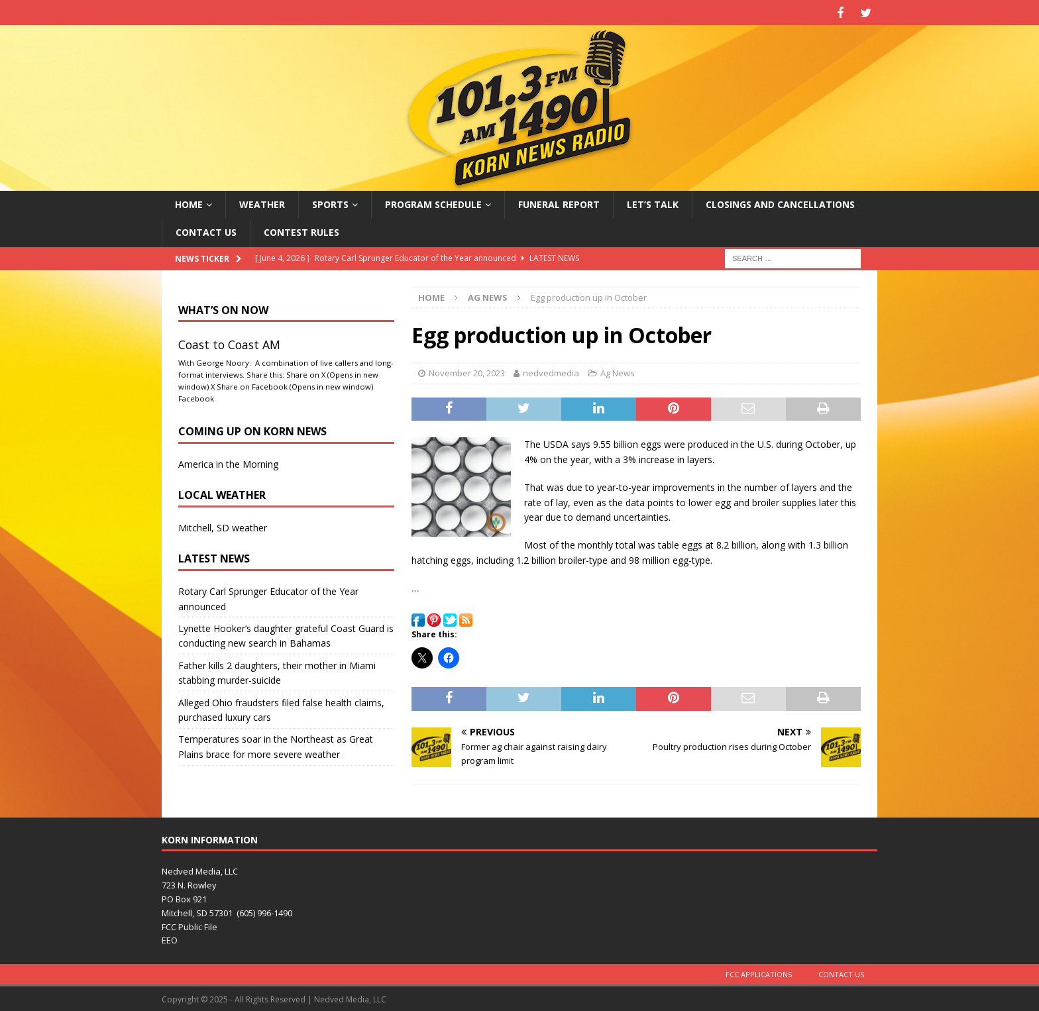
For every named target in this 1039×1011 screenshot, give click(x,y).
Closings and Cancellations (780, 202)
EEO (170, 939)
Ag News (617, 371)
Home (189, 202)
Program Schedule (433, 202)
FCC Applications (759, 972)
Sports (330, 202)
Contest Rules (301, 230)
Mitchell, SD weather (222, 525)
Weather (262, 202)
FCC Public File (189, 925)
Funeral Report (559, 202)
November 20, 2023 (467, 371)
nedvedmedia (551, 371)
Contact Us (206, 230)
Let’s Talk (653, 202)
